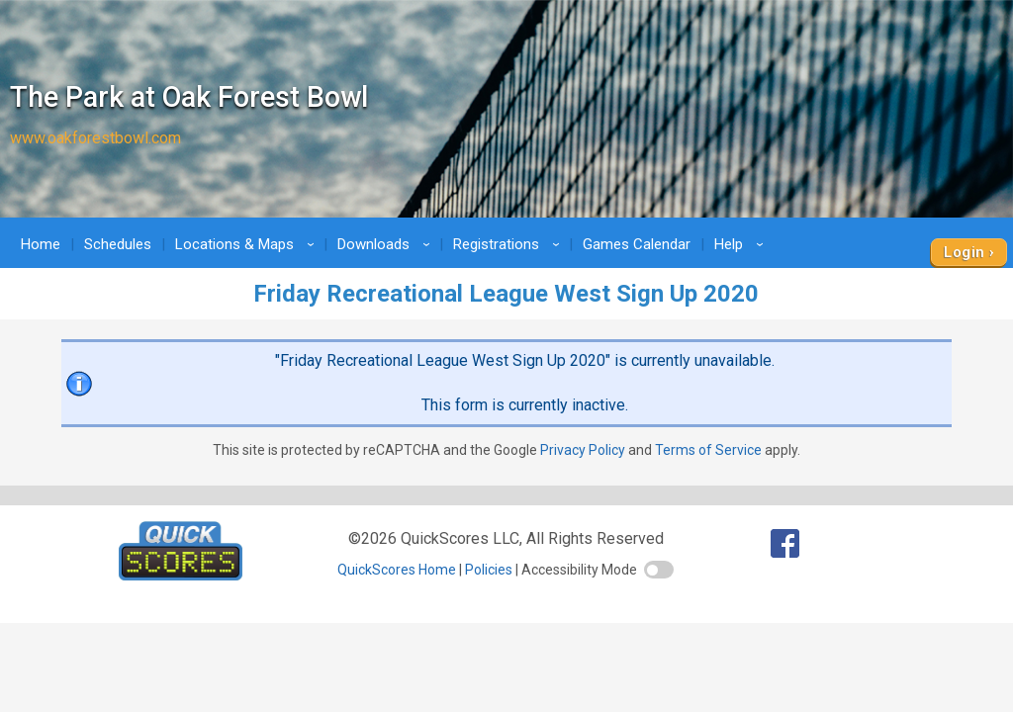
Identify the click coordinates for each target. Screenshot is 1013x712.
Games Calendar (637, 244)
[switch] (659, 569)
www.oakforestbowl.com (95, 138)
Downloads (386, 244)
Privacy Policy (582, 450)
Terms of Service (708, 450)
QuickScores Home (396, 570)
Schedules (117, 244)
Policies (488, 570)
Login (964, 252)
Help (742, 244)
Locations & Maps (248, 244)
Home (40, 244)
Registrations (509, 244)
